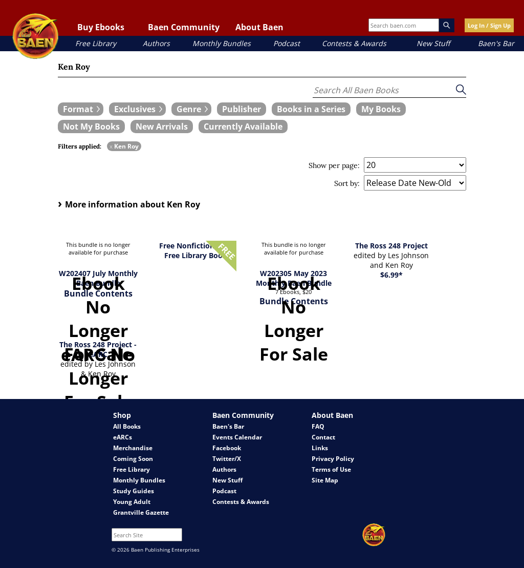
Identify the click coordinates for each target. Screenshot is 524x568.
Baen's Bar (496, 43)
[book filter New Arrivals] (161, 126)
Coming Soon (133, 458)
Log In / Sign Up (489, 25)
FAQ (318, 426)
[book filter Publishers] (241, 109)
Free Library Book (195, 255)
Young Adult (131, 501)
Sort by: (347, 183)
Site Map (325, 480)
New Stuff (433, 43)
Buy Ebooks (100, 27)
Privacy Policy (333, 458)
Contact (323, 437)
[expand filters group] (80, 109)
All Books (127, 426)
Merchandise (132, 448)
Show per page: (334, 165)
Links (320, 448)
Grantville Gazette (141, 512)
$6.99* (391, 275)
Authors (156, 43)
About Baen (259, 27)
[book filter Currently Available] (243, 126)
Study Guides (133, 491)
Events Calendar (237, 437)
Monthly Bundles (221, 43)
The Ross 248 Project (391, 245)
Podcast (286, 43)
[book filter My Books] (381, 109)
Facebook (226, 448)
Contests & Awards (354, 43)
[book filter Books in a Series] (311, 109)
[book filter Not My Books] (91, 126)
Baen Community (184, 27)
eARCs (122, 437)
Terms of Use (331, 469)
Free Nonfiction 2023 (196, 245)
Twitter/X (226, 458)
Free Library (95, 43)
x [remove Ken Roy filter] (111, 146)
